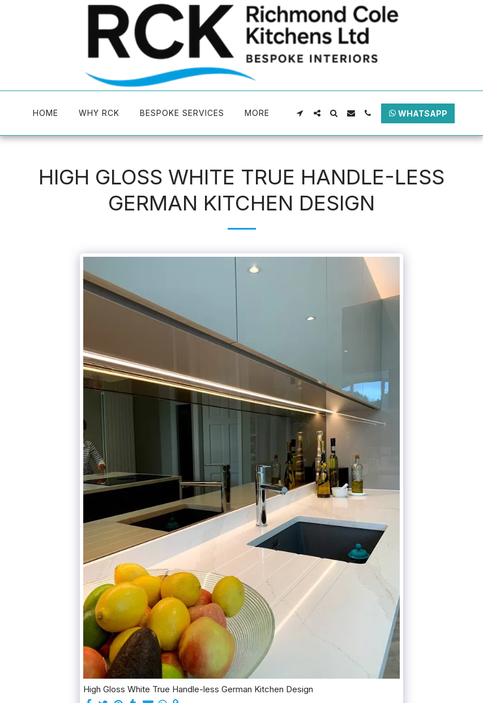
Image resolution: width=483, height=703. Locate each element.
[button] (300, 113)
